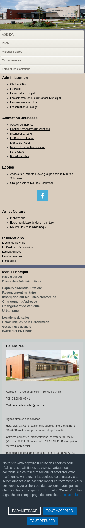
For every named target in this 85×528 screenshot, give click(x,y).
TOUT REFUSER (42, 521)
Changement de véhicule (21, 306)
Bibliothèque (17, 218)
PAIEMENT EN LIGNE (17, 331)
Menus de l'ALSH (20, 142)
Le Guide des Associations (18, 247)
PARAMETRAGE (24, 511)
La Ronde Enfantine (22, 138)
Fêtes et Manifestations (16, 69)
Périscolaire (17, 151)
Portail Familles (19, 156)
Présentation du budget (24, 107)
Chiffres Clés (18, 84)
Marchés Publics (12, 51)
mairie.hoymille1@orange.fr (29, 405)
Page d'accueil (12, 276)
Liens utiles (9, 260)
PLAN (5, 43)
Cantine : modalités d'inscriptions (30, 129)
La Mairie (15, 88)
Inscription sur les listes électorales (29, 297)
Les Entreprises (11, 251)
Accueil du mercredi (22, 124)
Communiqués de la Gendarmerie (25, 322)
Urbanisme (10, 310)
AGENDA (8, 34)
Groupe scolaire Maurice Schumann (31, 183)
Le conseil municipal (22, 93)
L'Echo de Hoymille (13, 242)
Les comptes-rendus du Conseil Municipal (35, 98)
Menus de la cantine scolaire (27, 147)
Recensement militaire (19, 292)
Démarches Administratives (21, 281)
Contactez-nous (11, 60)
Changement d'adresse (19, 301)
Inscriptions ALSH (21, 133)
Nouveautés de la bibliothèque (28, 227)
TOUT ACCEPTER (59, 511)
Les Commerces (12, 256)
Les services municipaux (25, 102)
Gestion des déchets (16, 326)
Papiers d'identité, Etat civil (23, 288)
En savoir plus (69, 495)
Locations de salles (15, 317)
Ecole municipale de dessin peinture (32, 222)
